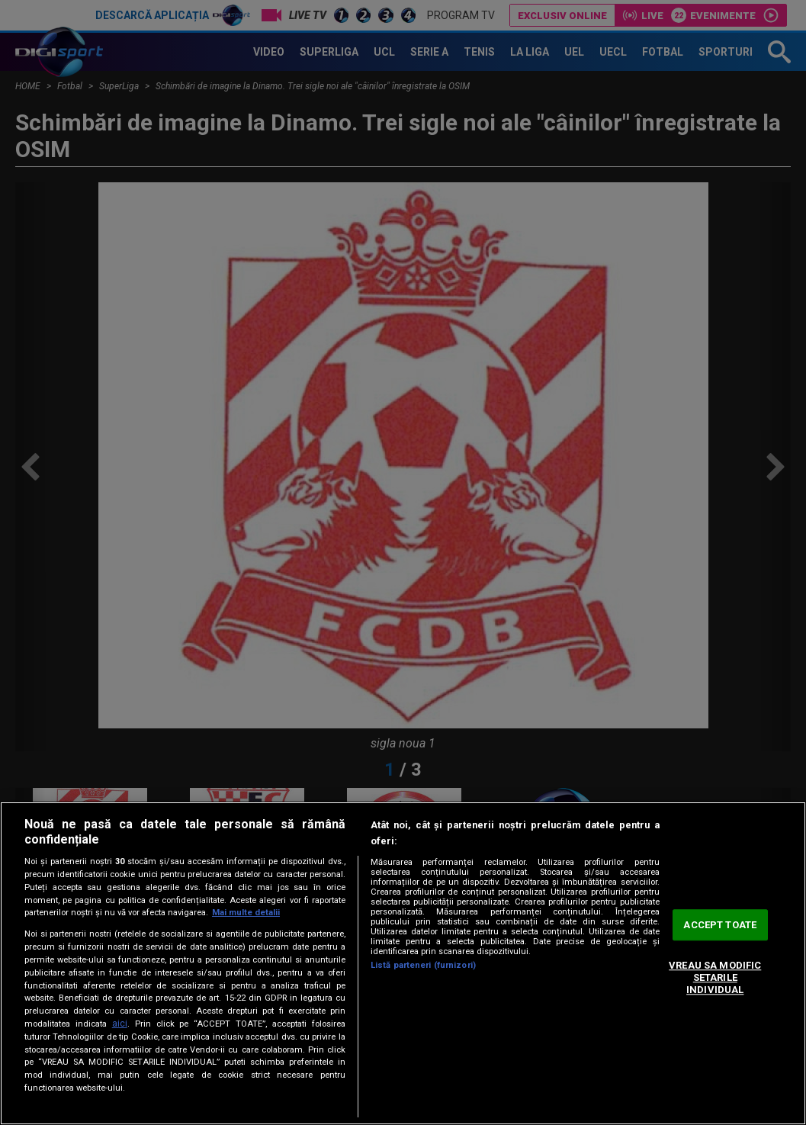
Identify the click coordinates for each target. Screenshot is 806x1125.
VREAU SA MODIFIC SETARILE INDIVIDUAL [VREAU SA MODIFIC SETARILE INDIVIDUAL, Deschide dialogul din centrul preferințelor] (715, 977)
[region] (403, 963)
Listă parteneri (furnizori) (423, 965)
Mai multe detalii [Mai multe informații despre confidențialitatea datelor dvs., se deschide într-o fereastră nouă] (246, 913)
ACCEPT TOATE (719, 925)
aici (119, 1023)
